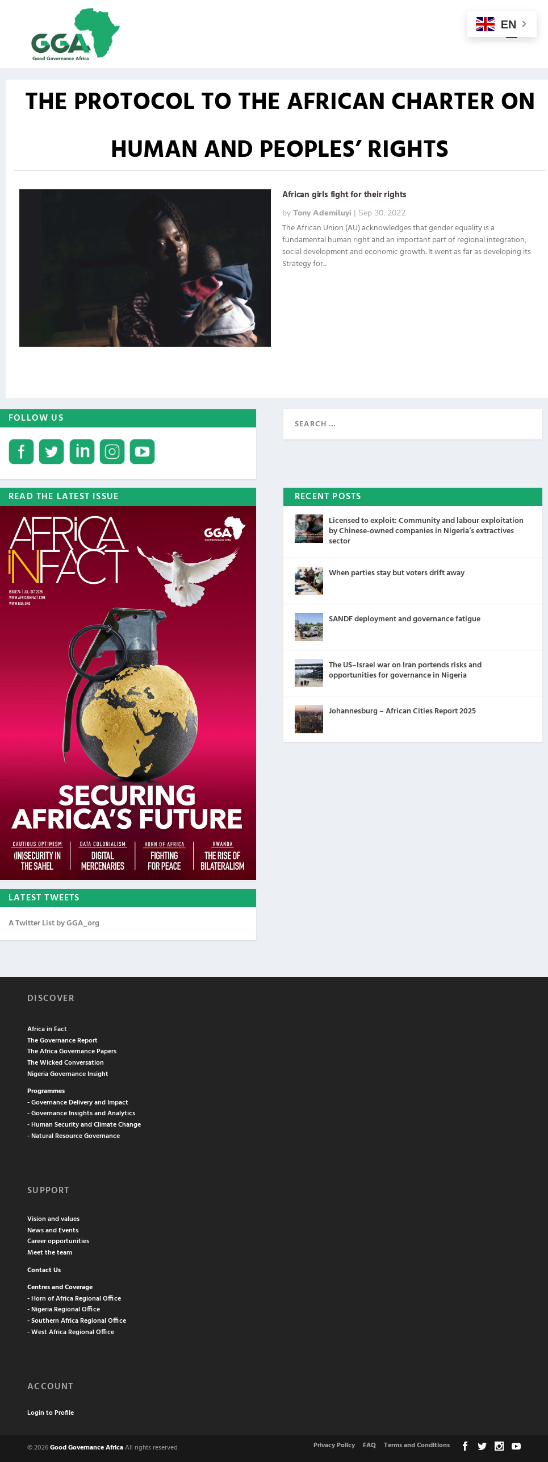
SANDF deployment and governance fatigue (404, 619)
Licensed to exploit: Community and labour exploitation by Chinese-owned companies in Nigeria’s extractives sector (426, 531)
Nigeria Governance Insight (67, 1074)
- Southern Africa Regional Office (76, 1321)
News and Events (52, 1230)
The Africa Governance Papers (71, 1051)
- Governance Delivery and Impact (77, 1102)
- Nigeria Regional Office (63, 1309)
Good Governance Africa (86, 1447)
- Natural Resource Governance (73, 1136)
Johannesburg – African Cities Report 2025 (402, 711)
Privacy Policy (334, 1445)
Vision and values (53, 1219)
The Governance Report (62, 1040)
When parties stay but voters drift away (397, 573)
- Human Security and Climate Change (84, 1125)
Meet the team (49, 1253)
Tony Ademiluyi (322, 212)
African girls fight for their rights (344, 195)
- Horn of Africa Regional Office (74, 1299)
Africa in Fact (47, 1029)
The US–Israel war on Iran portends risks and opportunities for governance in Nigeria (405, 670)
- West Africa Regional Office (70, 1332)
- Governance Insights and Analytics (81, 1113)
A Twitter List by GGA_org (54, 923)
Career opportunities (58, 1241)
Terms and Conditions (417, 1445)
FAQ (369, 1445)
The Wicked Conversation (65, 1063)
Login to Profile (50, 1413)
